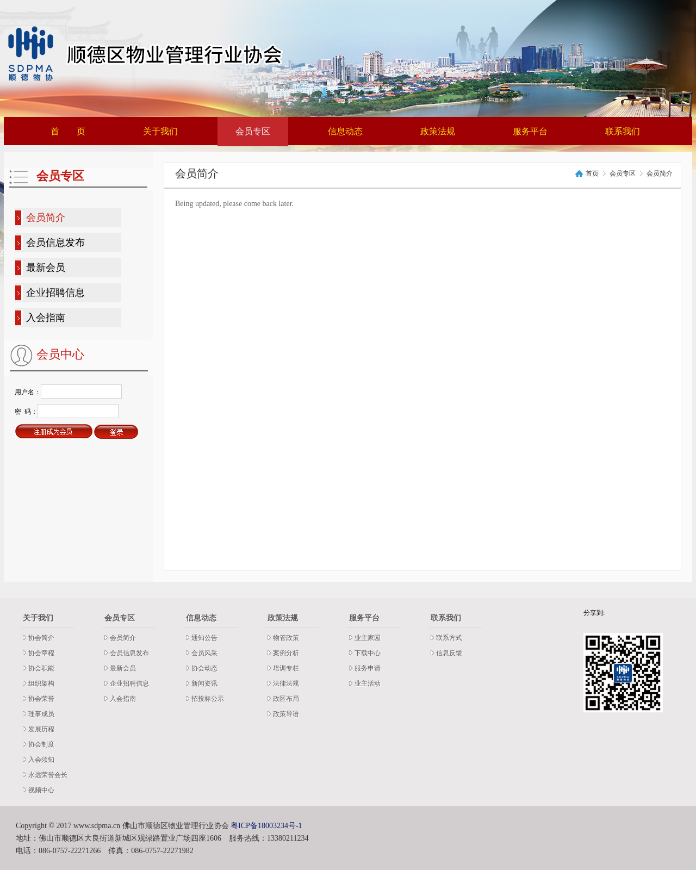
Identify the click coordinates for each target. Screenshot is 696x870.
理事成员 (41, 714)
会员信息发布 (55, 242)
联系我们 (622, 131)
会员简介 (45, 217)
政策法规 (437, 131)
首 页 (68, 131)
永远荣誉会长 (47, 775)
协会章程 (41, 653)
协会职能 (41, 668)
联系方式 (449, 638)
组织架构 (41, 683)
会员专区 (252, 131)
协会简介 (41, 638)
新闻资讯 (204, 683)
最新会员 (45, 267)
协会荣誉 (41, 699)
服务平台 (530, 131)
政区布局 (286, 699)
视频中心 (41, 790)
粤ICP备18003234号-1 (266, 826)
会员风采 (204, 653)
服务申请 (368, 668)
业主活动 (368, 683)
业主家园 (368, 638)
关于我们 (160, 131)
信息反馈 (449, 653)
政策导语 (286, 714)
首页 (592, 173)
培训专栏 (286, 668)
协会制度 (41, 744)
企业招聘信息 (55, 292)
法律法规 (286, 683)
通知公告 (204, 638)
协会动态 (204, 668)
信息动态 (345, 131)
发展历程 (41, 729)
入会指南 (45, 317)
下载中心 (368, 653)
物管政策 (286, 638)
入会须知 (41, 759)
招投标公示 (207, 699)
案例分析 (286, 653)
